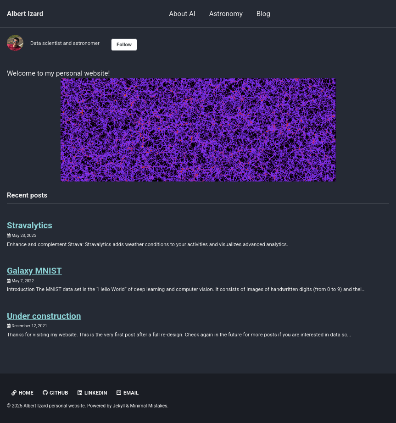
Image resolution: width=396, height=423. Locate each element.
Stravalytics (29, 225)
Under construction (44, 316)
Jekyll (119, 406)
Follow (124, 45)
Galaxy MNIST (34, 271)
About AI (182, 14)
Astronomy (226, 14)
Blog (263, 14)
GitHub (55, 393)
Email (127, 393)
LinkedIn (92, 393)
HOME (22, 393)
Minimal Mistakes (148, 406)
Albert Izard (25, 14)
